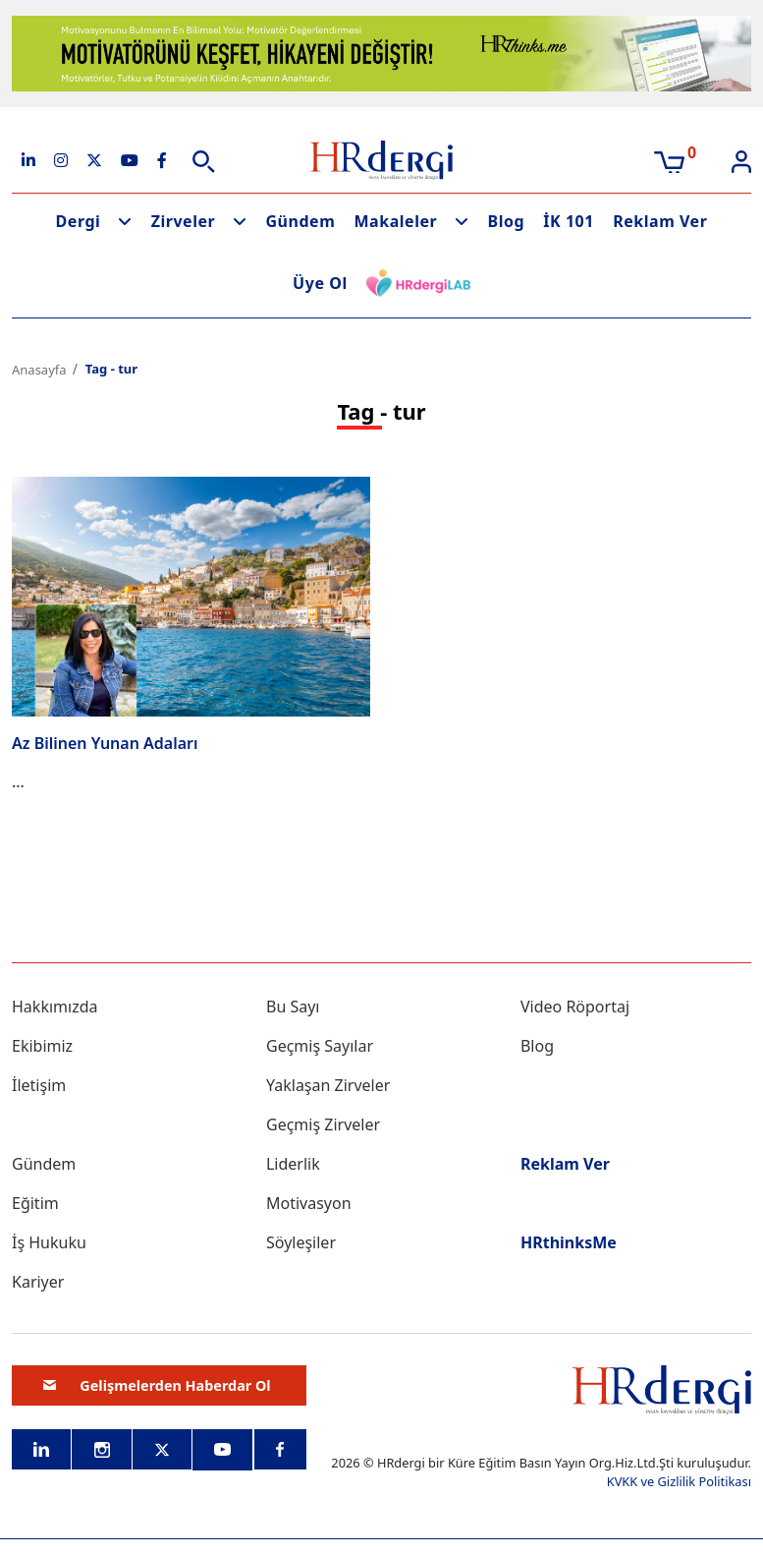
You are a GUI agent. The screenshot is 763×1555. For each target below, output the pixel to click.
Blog (505, 221)
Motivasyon (309, 1203)
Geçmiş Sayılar (319, 1046)
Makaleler (396, 221)
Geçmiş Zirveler (323, 1124)
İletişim (39, 1085)
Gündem (300, 221)
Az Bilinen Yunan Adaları (105, 743)
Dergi (78, 221)
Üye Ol (320, 283)
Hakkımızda (54, 1006)
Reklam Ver (660, 221)
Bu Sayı (293, 1006)
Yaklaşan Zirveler (328, 1085)
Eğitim (35, 1203)
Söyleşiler (301, 1242)
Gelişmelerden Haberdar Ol (157, 1384)
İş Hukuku (49, 1242)
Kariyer (38, 1282)
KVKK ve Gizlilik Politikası (679, 1481)
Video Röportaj (574, 1006)
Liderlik (293, 1164)
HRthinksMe (568, 1242)
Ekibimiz (42, 1046)
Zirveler (183, 221)
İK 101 (568, 221)
